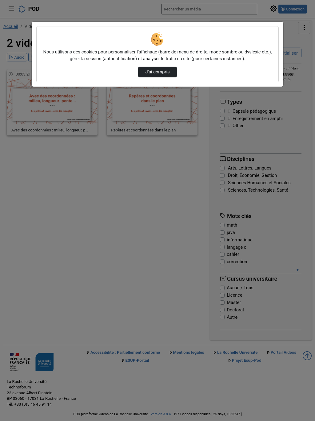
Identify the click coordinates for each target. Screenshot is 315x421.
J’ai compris (157, 72)
